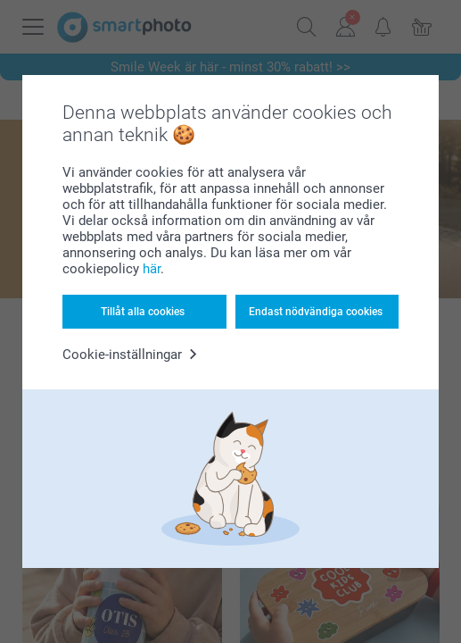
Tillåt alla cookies (143, 311)
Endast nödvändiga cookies (316, 311)
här (152, 269)
